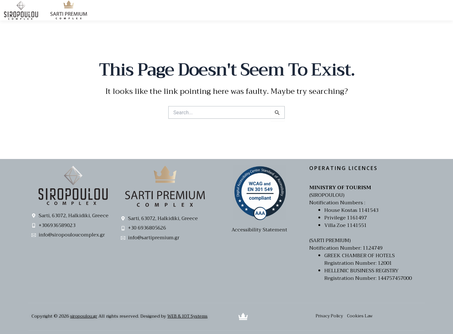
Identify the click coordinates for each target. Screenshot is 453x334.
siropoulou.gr (84, 316)
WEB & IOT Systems (190, 316)
